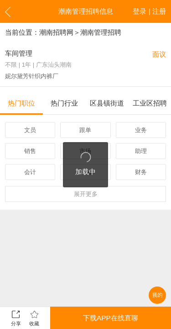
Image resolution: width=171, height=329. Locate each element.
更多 (86, 194)
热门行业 (64, 103)
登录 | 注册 (149, 11)
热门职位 (21, 103)
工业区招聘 (150, 103)
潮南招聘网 (56, 32)
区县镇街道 (107, 103)
